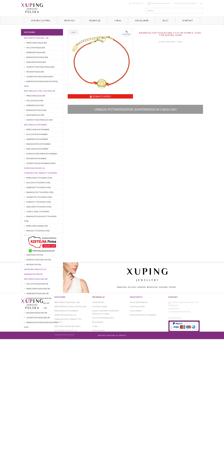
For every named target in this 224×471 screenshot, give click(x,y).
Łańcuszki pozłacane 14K (37, 303)
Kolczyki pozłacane (35, 48)
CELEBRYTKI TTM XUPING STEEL (39, 197)
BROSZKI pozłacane (35, 72)
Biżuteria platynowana (35, 125)
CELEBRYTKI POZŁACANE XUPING (39, 77)
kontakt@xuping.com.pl (184, 432)
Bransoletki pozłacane (37, 57)
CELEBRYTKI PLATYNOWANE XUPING (41, 163)
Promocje (94, 20)
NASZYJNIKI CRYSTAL (34, 255)
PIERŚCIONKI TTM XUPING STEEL (39, 178)
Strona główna (40, 20)
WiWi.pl (122, 452)
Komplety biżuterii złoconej (39, 120)
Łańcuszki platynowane (37, 149)
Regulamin (141, 20)
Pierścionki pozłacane (36, 43)
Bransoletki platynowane (38, 144)
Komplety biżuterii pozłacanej (40, 67)
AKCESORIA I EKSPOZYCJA (35, 269)
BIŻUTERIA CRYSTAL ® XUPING (37, 235)
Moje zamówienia (138, 407)
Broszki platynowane (36, 158)
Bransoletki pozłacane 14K (38, 298)
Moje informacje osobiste (143, 420)
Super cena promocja (34, 168)
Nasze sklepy (98, 407)
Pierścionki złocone (35, 96)
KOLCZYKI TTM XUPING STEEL (38, 183)
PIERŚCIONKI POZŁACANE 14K (38, 289)
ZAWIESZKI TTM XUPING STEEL (38, 187)
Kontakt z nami (99, 411)
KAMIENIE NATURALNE (33, 274)
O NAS (117, 20)
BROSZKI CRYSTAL (33, 264)
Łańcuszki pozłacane (36, 62)
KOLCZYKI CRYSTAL (34, 240)
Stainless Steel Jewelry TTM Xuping (40, 173)
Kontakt (187, 20)
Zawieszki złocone (35, 105)
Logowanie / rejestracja (185, 3)
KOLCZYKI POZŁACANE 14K (37, 284)
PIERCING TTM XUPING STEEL (38, 231)
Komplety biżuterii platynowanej (41, 154)
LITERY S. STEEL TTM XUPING (37, 212)
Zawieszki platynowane (37, 139)
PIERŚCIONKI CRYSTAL (35, 245)
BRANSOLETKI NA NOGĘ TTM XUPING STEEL (40, 218)
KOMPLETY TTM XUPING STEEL (38, 202)
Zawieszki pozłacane (35, 52)
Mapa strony (98, 435)
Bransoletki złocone (36, 110)
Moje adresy (136, 416)
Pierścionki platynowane (37, 129)
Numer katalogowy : (167, 42)
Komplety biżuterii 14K (36, 308)
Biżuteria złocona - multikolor (39, 91)
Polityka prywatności (103, 423)
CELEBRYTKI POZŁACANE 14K (38, 318)
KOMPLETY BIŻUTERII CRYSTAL (38, 260)
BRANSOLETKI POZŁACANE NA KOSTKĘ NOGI (41, 83)
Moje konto (136, 402)
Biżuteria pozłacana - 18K (36, 38)
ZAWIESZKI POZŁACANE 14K (37, 293)
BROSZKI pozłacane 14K (36, 313)
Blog (165, 20)
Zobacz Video (100, 96)
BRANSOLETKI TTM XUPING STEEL (40, 192)
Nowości (69, 20)
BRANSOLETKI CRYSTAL (35, 250)
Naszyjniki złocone (35, 115)
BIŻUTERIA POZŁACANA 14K (36, 279)
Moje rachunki (137, 411)
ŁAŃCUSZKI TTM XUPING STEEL (38, 207)
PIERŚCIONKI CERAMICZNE (37, 226)
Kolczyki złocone (34, 100)
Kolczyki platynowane (36, 134)
